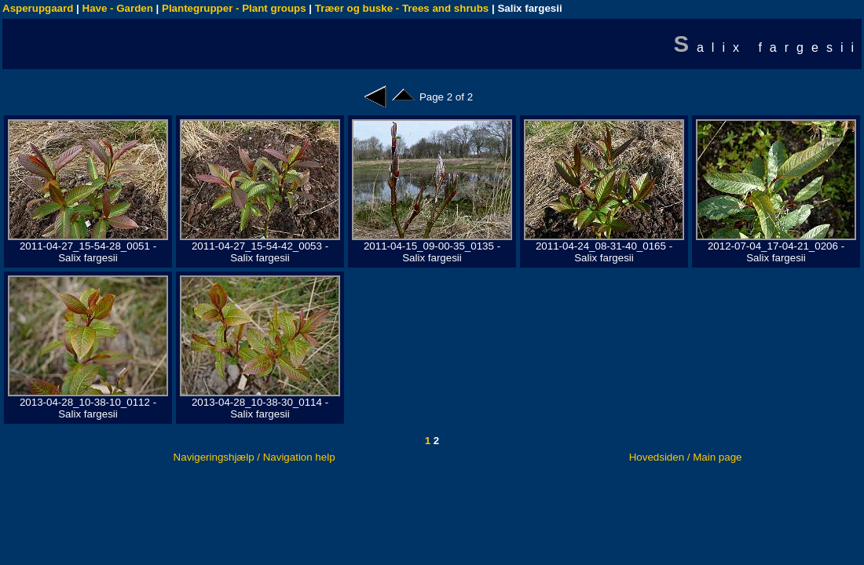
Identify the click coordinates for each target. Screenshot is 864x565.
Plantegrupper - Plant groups (234, 8)
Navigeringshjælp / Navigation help (254, 457)
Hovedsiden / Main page (685, 457)
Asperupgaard (37, 8)
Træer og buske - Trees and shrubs (402, 8)
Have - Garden (117, 8)
